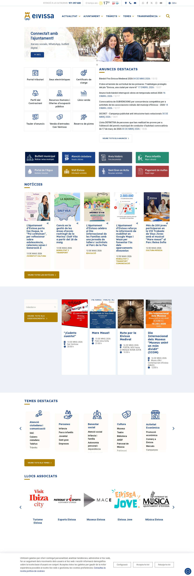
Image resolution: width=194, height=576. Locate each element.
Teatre (120, 432)
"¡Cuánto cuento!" (70, 334)
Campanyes (152, 450)
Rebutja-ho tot (164, 565)
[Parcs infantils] (152, 157)
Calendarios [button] (41, 307)
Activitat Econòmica (153, 426)
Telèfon (33, 444)
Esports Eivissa (67, 519)
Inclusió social (95, 453)
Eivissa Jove (125, 519)
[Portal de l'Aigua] (41, 171)
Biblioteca (122, 436)
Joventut (63, 436)
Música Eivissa (154, 519)
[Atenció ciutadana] (78, 157)
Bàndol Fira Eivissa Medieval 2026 (116, 78)
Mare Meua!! (101, 332)
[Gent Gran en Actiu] (115, 171)
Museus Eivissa (96, 519)
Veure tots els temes (38, 463)
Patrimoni (122, 450)
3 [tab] (97, 60)
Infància (63, 428)
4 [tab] (97, 65)
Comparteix (47, 223)
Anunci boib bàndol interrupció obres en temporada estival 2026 (130, 93)
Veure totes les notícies (41, 275)
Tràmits (33, 447)
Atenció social (95, 432)
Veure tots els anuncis (115, 138)
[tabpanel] (97, 44)
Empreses (64, 443)
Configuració (122, 565)
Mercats (150, 446)
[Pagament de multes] (152, 171)
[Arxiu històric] (115, 157)
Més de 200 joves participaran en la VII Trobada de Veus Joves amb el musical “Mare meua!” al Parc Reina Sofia (156, 234)
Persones (64, 424)
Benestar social (93, 426)
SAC (32, 433)
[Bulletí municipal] (41, 157)
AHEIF (120, 440)
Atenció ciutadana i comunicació (37, 425)
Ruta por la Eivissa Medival (128, 336)
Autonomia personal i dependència (94, 445)
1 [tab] (97, 52)
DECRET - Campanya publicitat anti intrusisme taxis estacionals (130, 113)
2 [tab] (97, 56)
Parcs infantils (66, 432)
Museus (121, 428)
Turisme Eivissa (38, 521)
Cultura (121, 424)
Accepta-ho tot (142, 565)
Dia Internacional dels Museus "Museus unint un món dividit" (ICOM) (158, 342)
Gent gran (64, 440)
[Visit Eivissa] (78, 171)
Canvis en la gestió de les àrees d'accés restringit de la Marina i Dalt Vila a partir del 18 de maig (67, 234)
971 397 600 (75, 3)
